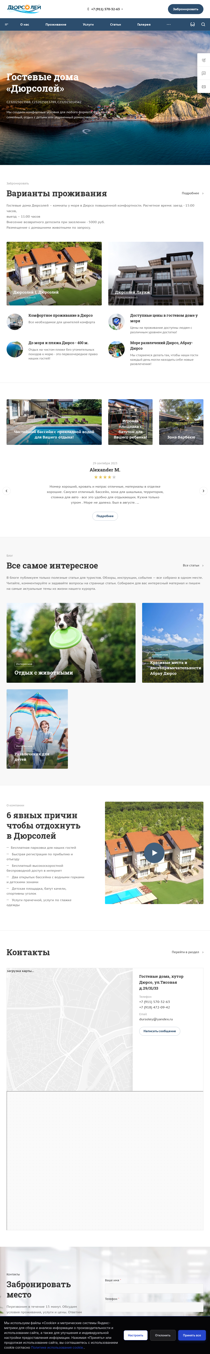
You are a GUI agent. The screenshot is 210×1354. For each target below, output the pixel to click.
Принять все (192, 1335)
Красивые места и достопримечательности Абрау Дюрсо (175, 668)
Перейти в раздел (187, 952)
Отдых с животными (44, 672)
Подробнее (192, 193)
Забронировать (185, 9)
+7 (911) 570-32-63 (105, 9)
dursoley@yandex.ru (156, 1019)
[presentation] (6, 495)
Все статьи (193, 565)
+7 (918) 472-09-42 (154, 1007)
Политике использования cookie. (57, 1347)
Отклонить (163, 1335)
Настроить (135, 1335)
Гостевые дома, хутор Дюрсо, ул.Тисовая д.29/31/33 (161, 982)
